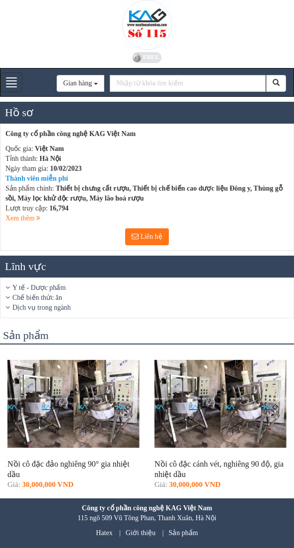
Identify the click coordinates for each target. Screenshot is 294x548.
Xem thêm (22, 218)
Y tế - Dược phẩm (39, 287)
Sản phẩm (183, 533)
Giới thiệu (140, 533)
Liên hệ (147, 236)
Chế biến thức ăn (37, 297)
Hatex (104, 533)
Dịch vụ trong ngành (41, 307)
